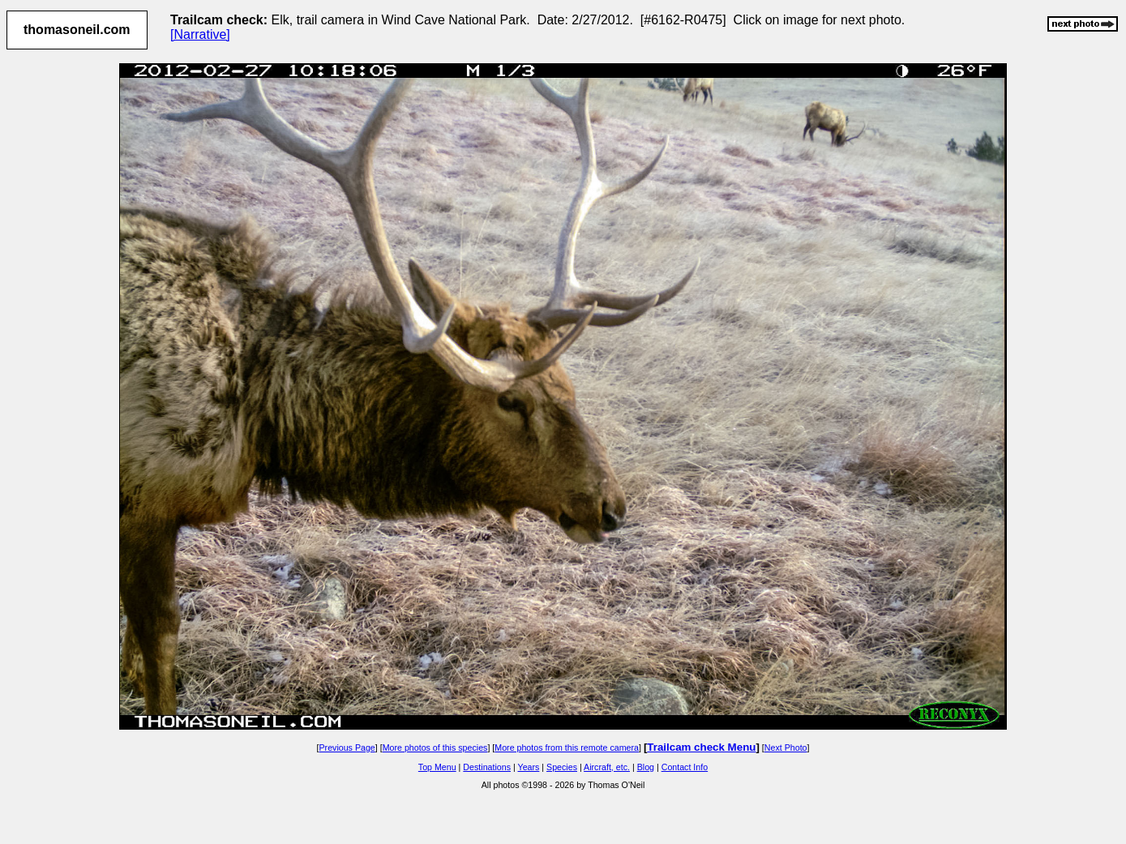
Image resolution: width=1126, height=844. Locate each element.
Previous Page (347, 747)
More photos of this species (435, 747)
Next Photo (785, 747)
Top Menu (437, 767)
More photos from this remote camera (566, 747)
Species (561, 767)
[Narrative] (200, 34)
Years (529, 767)
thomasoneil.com (77, 29)
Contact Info (684, 767)
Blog (645, 767)
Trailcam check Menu (701, 747)
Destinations (487, 767)
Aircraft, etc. (607, 767)
